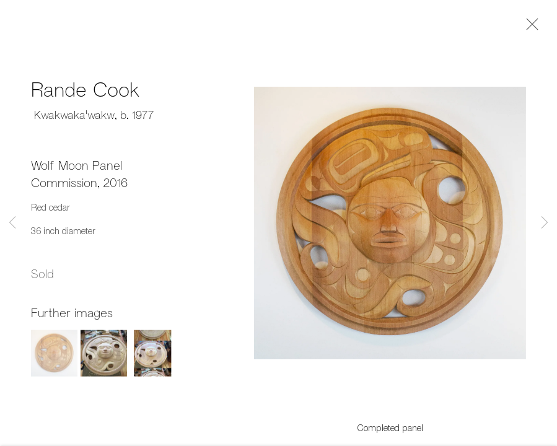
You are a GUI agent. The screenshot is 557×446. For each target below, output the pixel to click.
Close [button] (529, 28)
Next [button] (544, 223)
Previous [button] (12, 223)
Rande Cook (85, 91)
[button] (54, 357)
